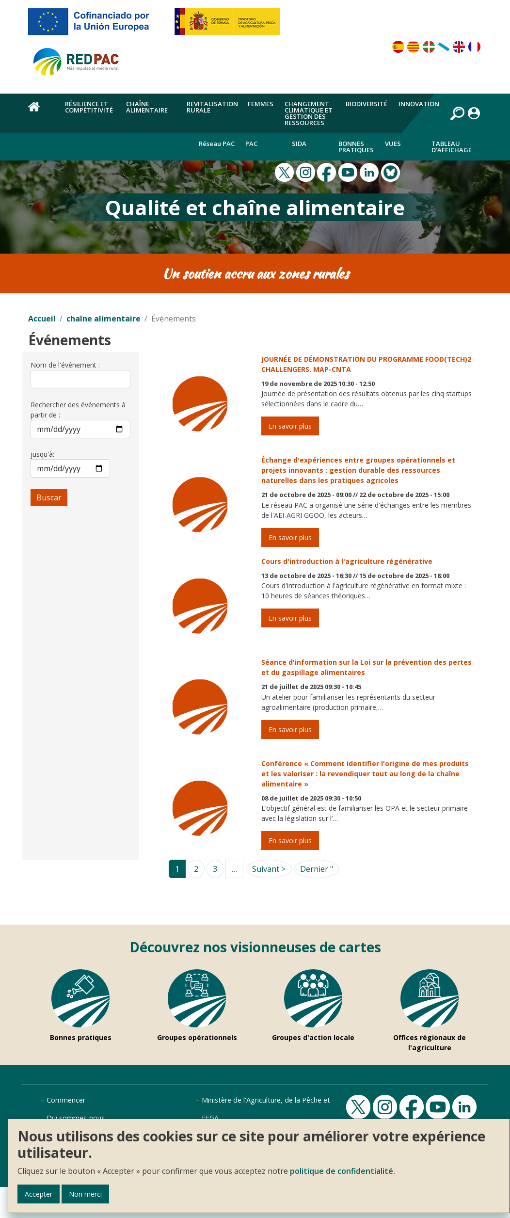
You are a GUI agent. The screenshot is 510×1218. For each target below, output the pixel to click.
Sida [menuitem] (299, 143)
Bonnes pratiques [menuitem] (356, 146)
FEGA (210, 1117)
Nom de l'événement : (65, 364)
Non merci (85, 1194)
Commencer (66, 1100)
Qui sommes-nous (76, 1117)
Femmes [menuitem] (260, 103)
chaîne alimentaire (103, 318)
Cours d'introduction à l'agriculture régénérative (346, 561)
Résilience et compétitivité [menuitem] (89, 106)
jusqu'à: (42, 454)
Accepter (38, 1194)
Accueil (42, 318)
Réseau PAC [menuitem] (217, 143)
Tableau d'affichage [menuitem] (451, 146)
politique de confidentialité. (342, 1171)
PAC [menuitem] (251, 143)
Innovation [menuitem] (418, 103)
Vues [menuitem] (393, 143)
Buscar (49, 497)
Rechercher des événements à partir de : (78, 409)
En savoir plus (290, 426)
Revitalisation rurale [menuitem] (212, 106)
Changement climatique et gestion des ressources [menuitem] (309, 113)
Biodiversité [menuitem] (366, 103)
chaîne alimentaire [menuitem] (147, 106)
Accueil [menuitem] (41, 112)
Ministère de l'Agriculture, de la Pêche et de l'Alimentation (294, 1100)
